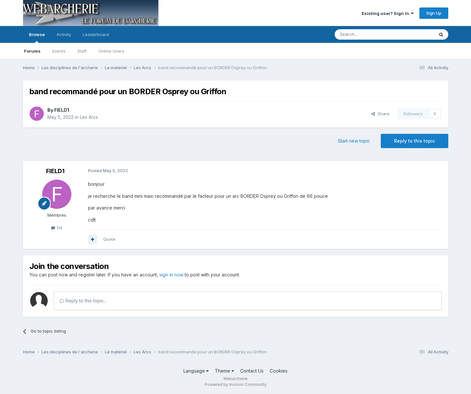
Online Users (111, 51)
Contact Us (252, 371)
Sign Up (433, 13)
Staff (82, 51)
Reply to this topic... (83, 300)
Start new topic (354, 141)
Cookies (279, 371)
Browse (37, 37)
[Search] (368, 34)
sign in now (171, 274)
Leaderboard (96, 34)
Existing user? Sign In (388, 13)
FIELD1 (61, 110)
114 (56, 227)
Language (196, 371)
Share (380, 113)
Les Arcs (89, 117)
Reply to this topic (414, 141)
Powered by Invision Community (235, 384)
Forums (32, 51)
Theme (224, 371)
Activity (63, 34)
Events (59, 51)
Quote (109, 239)
